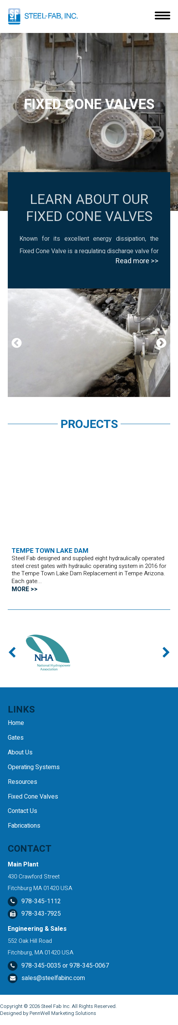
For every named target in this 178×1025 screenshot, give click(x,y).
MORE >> (25, 589)
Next (161, 343)
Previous (17, 343)
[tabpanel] (89, 342)
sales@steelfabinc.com (53, 978)
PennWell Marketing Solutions (62, 1013)
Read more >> (137, 261)
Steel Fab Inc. (56, 1006)
